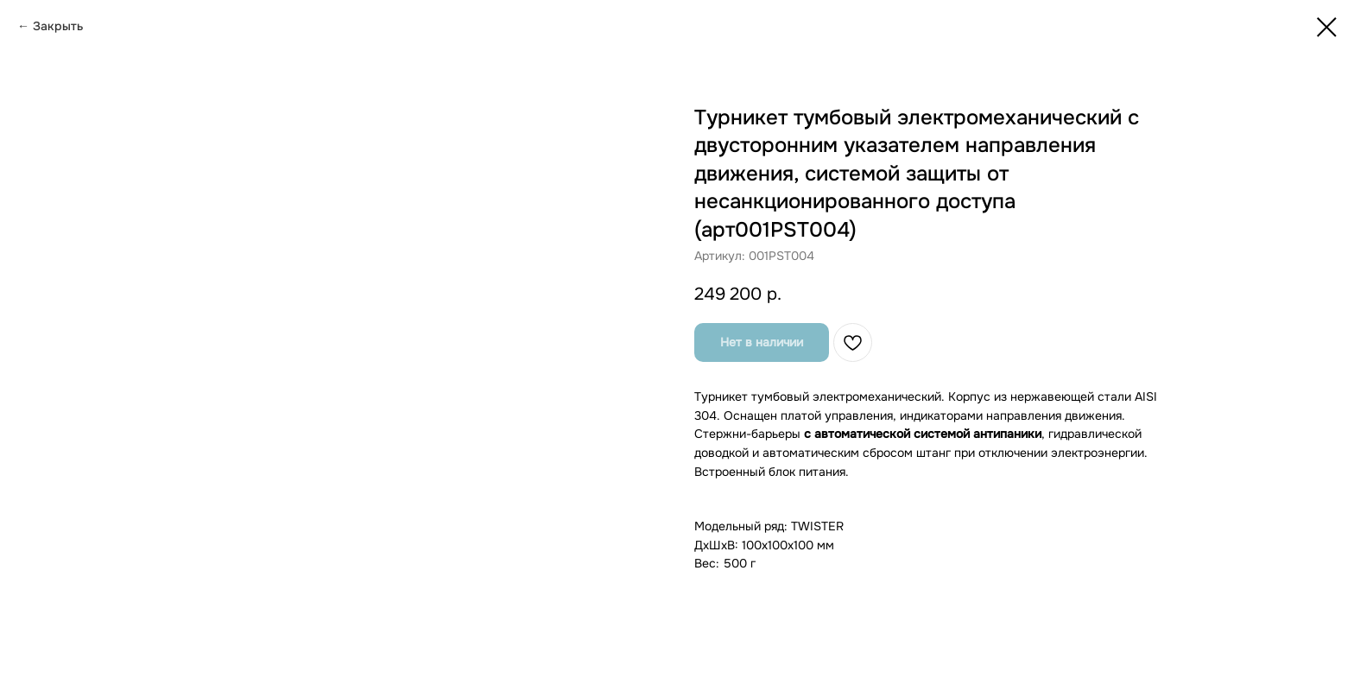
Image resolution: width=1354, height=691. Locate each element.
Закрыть (58, 26)
